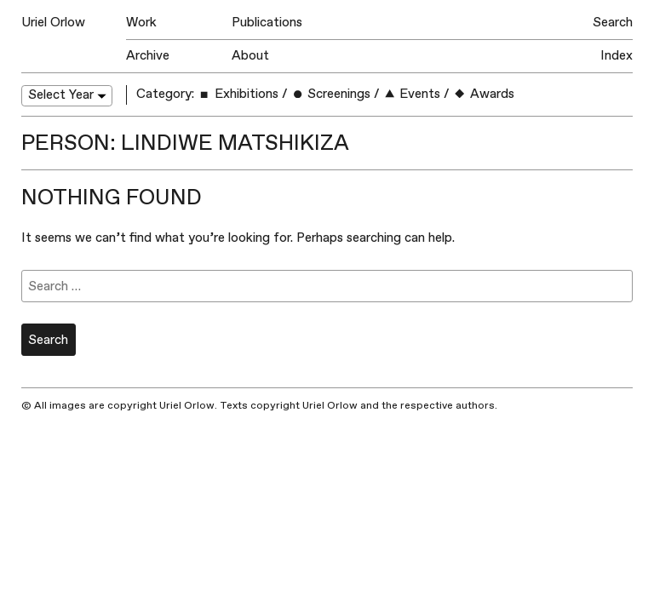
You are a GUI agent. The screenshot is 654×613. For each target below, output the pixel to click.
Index (616, 56)
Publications (267, 22)
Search (613, 22)
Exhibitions (238, 94)
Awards (483, 94)
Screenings (330, 94)
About (250, 56)
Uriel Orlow (53, 22)
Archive (147, 56)
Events (411, 94)
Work (141, 22)
